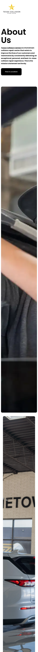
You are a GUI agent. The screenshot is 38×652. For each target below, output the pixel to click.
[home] (11, 8)
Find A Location (11, 72)
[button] (36, 8)
